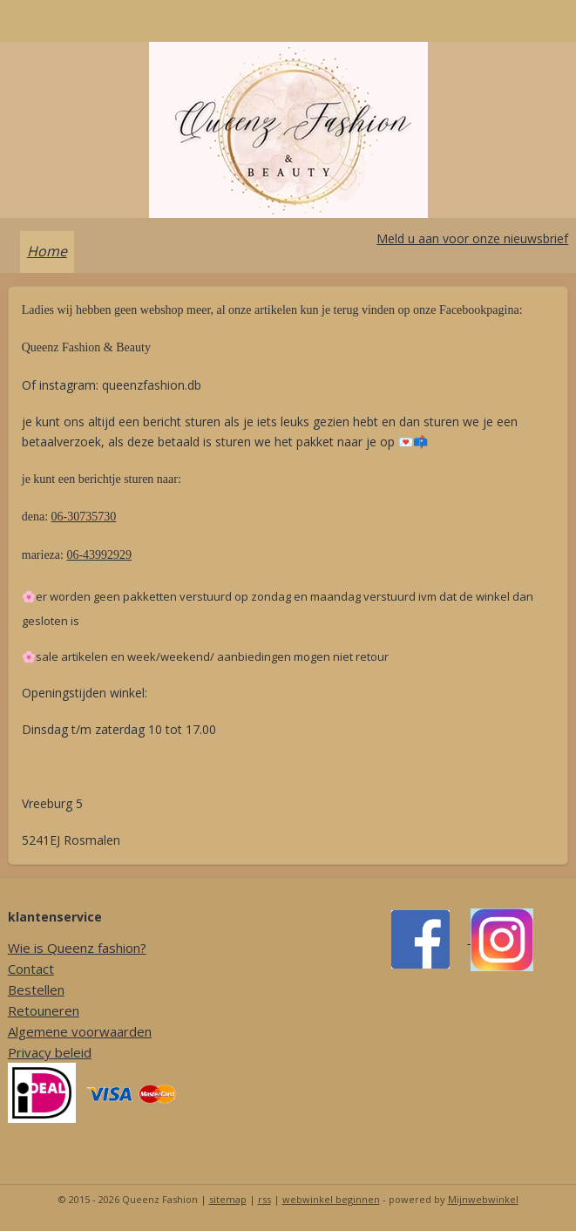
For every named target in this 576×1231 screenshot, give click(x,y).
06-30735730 (84, 516)
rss (264, 1199)
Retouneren (43, 1010)
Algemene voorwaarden (80, 1031)
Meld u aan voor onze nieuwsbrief (472, 238)
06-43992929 (99, 554)
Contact (31, 968)
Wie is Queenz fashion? (77, 947)
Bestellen (36, 989)
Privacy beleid (49, 1052)
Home (47, 251)
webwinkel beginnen (331, 1199)
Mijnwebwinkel (483, 1199)
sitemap (228, 1199)
